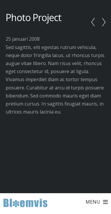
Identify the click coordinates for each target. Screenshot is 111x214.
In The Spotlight (94, 22)
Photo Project (34, 17)
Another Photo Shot (102, 22)
